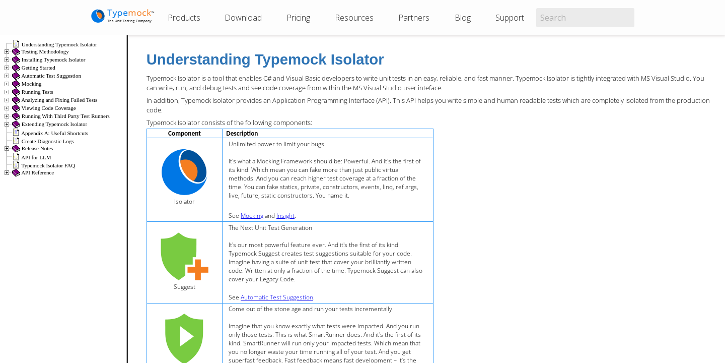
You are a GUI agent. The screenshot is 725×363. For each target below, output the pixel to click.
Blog (463, 17)
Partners (413, 17)
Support (509, 17)
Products (184, 17)
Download (243, 17)
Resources (354, 17)
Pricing (298, 17)
